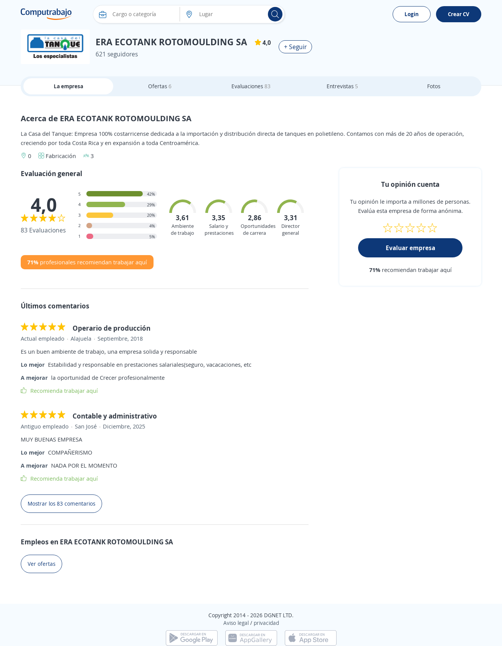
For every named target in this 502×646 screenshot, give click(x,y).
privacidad (266, 622)
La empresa (68, 86)
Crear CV (458, 14)
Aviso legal (236, 622)
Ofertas (160, 86)
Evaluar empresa (410, 248)
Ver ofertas (41, 563)
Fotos (433, 86)
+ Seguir (295, 47)
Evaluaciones (251, 86)
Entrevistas (342, 86)
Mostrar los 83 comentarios (61, 503)
